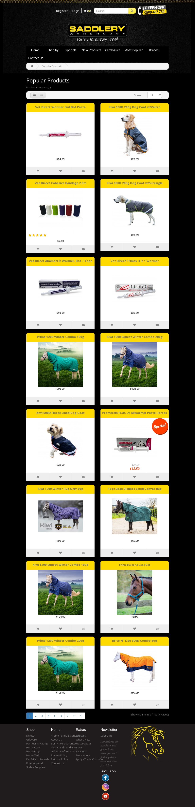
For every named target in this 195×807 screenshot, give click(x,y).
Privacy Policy (59, 755)
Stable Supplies (35, 767)
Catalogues (112, 50)
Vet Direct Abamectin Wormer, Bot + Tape (60, 261)
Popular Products (52, 66)
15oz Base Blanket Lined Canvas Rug (135, 489)
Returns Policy (59, 759)
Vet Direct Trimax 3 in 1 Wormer (135, 261)
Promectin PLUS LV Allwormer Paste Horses (134, 413)
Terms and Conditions (64, 747)
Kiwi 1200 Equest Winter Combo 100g (60, 565)
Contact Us (35, 58)
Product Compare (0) (38, 87)
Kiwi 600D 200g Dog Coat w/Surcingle (135, 183)
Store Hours (83, 755)
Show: (137, 95)
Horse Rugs (33, 751)
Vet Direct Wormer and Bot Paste (60, 107)
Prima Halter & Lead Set (134, 565)
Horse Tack (33, 755)
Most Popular (133, 50)
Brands (154, 50)
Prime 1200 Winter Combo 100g (60, 337)
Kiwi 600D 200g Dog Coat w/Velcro (134, 107)
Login (76, 11)
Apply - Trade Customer (90, 759)
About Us (56, 739)
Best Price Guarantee (64, 743)
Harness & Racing (36, 743)
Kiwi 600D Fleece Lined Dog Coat (60, 413)
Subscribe (106, 735)
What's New (83, 739)
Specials (70, 50)
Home (35, 50)
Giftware (31, 739)
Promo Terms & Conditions (67, 735)
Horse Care (33, 747)
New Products (91, 50)
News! (79, 747)
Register (62, 11)
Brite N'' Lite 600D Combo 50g (134, 640)
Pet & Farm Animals (37, 759)
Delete (30, 735)
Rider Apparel (34, 763)
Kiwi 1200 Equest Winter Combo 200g (135, 337)
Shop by (53, 50)
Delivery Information (63, 751)
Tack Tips (81, 751)
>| (81, 715)
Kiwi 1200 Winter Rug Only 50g (60, 489)
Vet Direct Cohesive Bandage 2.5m (60, 183)
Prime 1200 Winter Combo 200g (60, 640)
